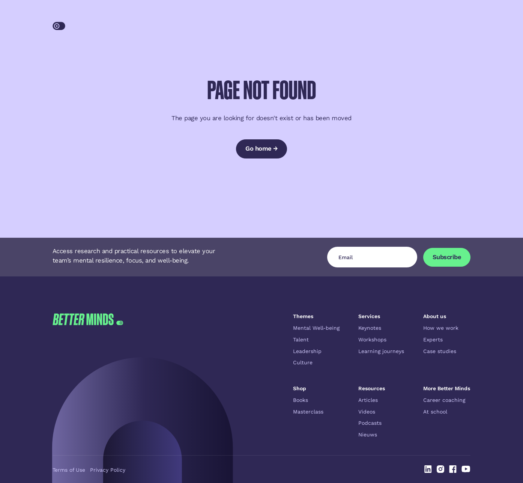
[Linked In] (428, 469)
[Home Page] (91, 23)
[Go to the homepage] (88, 375)
